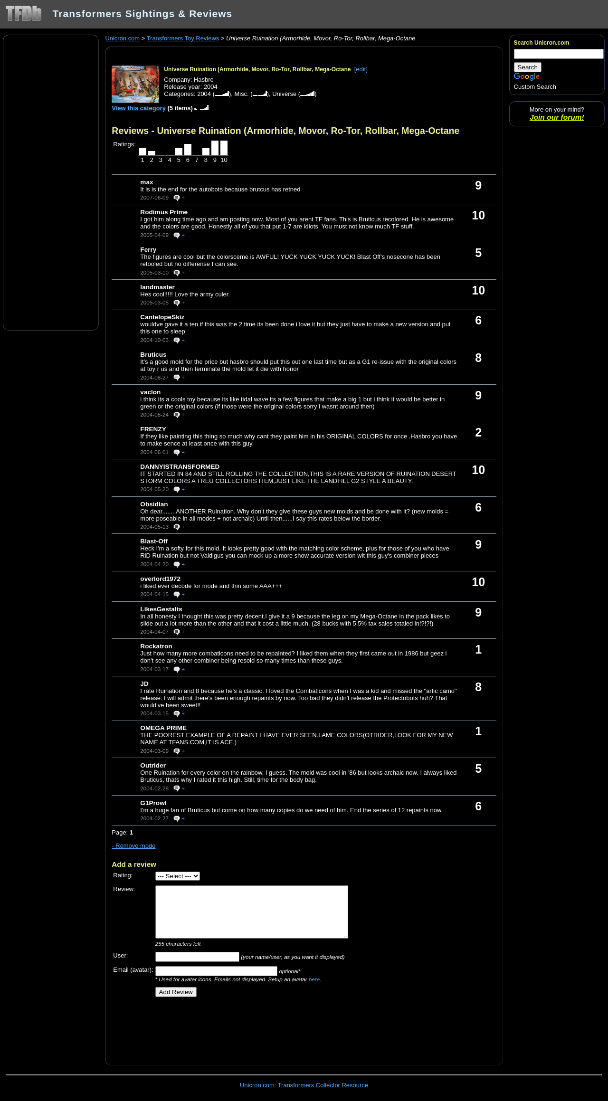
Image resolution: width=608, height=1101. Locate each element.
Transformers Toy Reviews (183, 38)
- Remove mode (133, 845)
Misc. (241, 93)
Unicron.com (122, 38)
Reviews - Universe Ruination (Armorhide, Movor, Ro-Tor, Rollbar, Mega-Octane (285, 130)
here (314, 979)
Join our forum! (557, 117)
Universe (284, 93)
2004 (204, 93)
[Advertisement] (51, 181)
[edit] (361, 69)
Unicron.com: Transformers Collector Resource (304, 1085)
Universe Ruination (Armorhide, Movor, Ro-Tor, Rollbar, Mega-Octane (257, 69)
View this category (139, 108)
